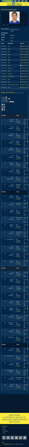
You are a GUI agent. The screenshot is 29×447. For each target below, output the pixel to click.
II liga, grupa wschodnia (13, 84)
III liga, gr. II (10, 68)
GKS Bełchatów (25, 62)
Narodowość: (4, 33)
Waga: (2, 40)
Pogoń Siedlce (25, 46)
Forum (4, 429)
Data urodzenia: (5, 29)
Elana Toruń (24, 65)
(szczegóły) (18, 122)
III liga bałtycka (11, 76)
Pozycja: (3, 34)
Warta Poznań (25, 87)
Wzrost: (3, 37)
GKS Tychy (24, 82)
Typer (4, 432)
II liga (9, 60)
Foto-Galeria (5, 431)
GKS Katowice (25, 54)
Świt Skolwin (25, 68)
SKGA (4, 427)
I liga (9, 46)
